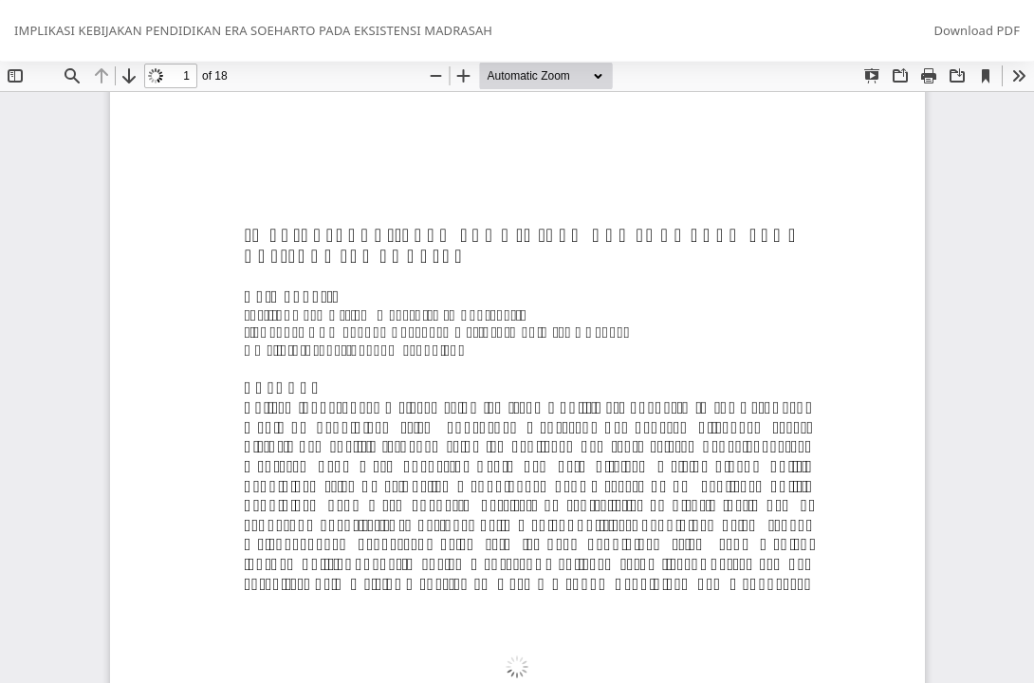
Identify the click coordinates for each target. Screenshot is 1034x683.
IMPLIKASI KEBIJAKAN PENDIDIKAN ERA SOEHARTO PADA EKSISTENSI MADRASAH (253, 30)
